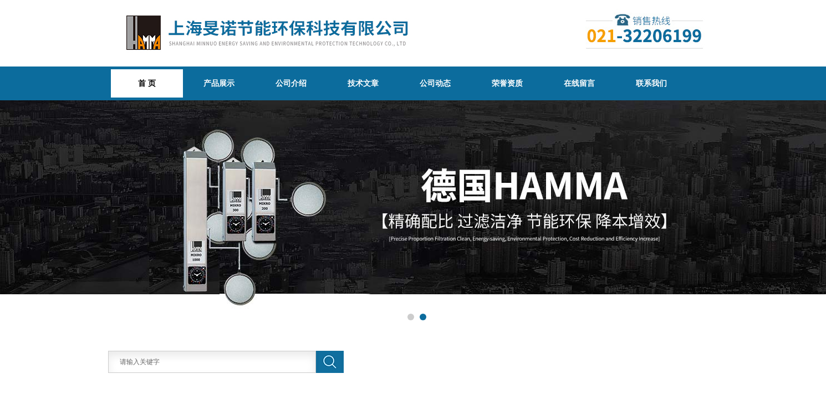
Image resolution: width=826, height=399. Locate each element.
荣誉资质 (507, 83)
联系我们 (651, 83)
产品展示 (218, 83)
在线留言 (579, 83)
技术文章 (363, 83)
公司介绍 (291, 83)
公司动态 (435, 83)
